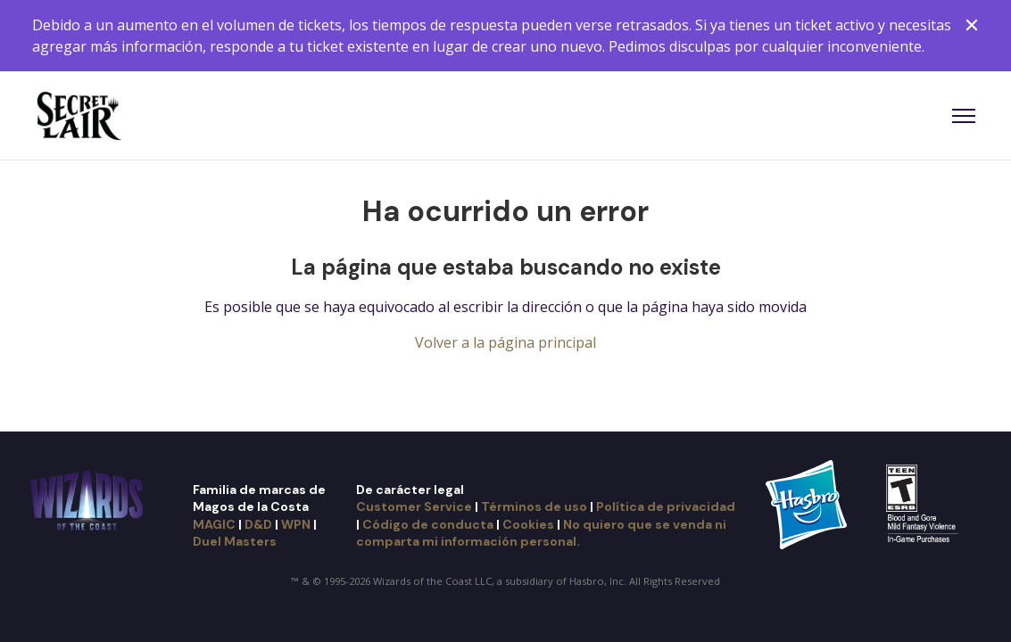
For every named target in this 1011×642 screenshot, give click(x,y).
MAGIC (214, 524)
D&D (258, 524)
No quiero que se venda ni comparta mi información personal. (541, 532)
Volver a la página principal (505, 342)
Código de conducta (427, 524)
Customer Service (414, 506)
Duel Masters (235, 541)
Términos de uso (534, 506)
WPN (296, 524)
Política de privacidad (665, 506)
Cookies (528, 524)
